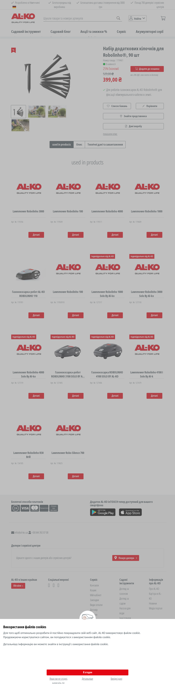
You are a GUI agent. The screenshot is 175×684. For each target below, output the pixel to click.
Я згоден (87, 672)
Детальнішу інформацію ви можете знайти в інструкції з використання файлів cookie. (56, 644)
